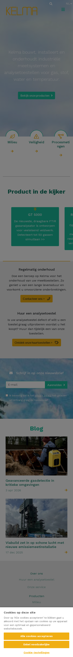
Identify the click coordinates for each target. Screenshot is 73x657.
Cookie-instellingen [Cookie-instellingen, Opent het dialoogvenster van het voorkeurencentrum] (36, 652)
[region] (36, 632)
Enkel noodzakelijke (36, 644)
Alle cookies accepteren (36, 636)
